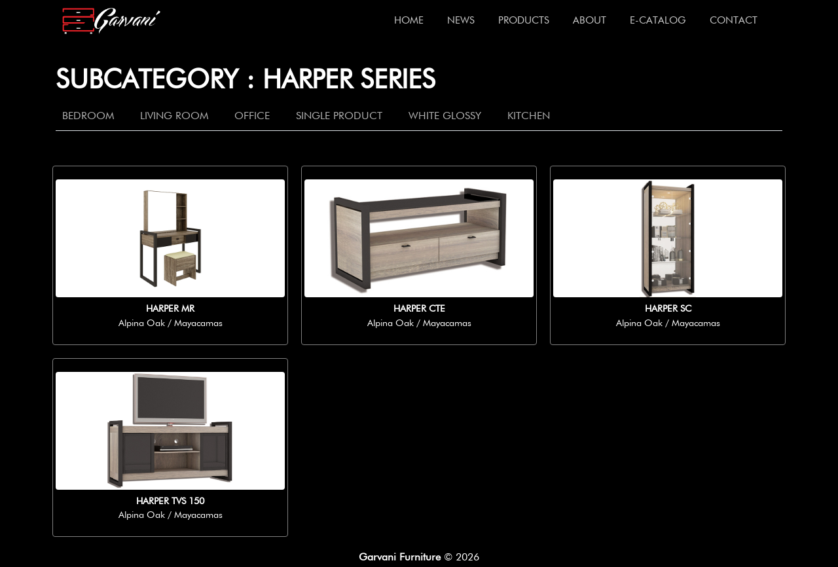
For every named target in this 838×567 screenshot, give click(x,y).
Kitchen (528, 116)
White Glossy (445, 116)
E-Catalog (658, 21)
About (589, 21)
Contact (733, 21)
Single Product (339, 116)
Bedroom (88, 116)
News (461, 21)
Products (523, 21)
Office (252, 116)
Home (409, 21)
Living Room (174, 116)
